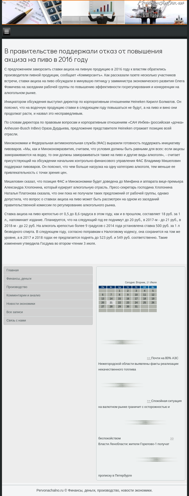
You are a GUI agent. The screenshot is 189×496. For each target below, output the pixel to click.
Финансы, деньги (18, 279)
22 (119, 302)
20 (102, 302)
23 (127, 302)
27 (102, 306)
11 (144, 294)
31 (136, 306)
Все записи (14, 312)
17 (136, 298)
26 (153, 302)
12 (153, 294)
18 (144, 298)
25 (144, 302)
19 (153, 298)
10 (136, 294)
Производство (16, 287)
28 (111, 306)
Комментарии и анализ (23, 295)
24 (136, 302)
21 (111, 302)
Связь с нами (16, 320)
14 (111, 298)
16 (127, 298)
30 (127, 306)
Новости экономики (20, 304)
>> (149, 358)
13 (102, 298)
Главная (12, 270)
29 (119, 306)
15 (119, 298)
